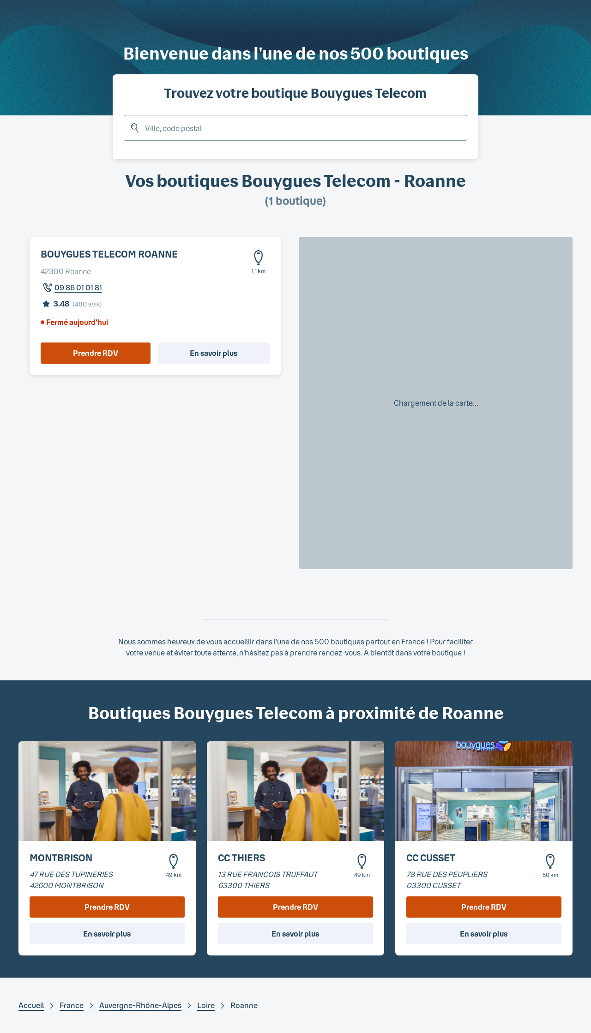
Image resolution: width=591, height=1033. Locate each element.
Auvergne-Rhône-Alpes (140, 1005)
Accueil (31, 1005)
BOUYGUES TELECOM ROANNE (109, 253)
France (72, 1005)
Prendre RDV (95, 352)
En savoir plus (213, 352)
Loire (206, 1005)
